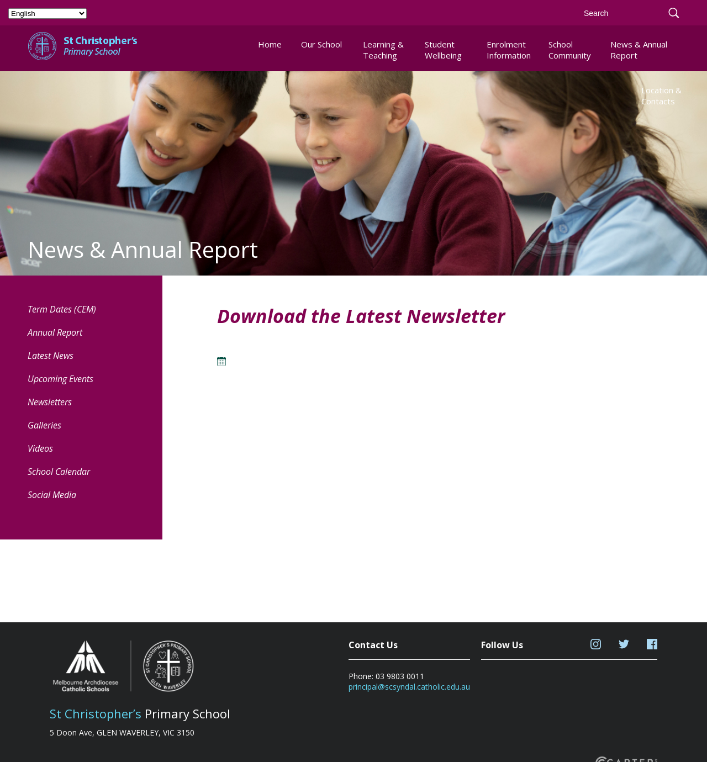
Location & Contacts (661, 95)
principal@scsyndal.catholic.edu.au (409, 686)
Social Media (52, 495)
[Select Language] (47, 13)
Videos (40, 448)
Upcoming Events (60, 379)
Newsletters (50, 402)
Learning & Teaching (383, 50)
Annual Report (55, 332)
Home (270, 44)
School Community (569, 50)
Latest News (50, 356)
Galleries (44, 425)
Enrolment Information (508, 50)
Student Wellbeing (443, 50)
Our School (321, 44)
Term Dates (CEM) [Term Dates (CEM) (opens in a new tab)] (62, 309)
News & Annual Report (638, 50)
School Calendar (59, 471)
